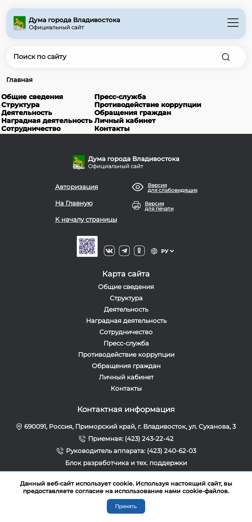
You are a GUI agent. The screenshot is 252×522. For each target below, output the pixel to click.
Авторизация (76, 187)
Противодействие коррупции (147, 105)
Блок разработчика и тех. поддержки (126, 463)
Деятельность (26, 113)
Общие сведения (32, 97)
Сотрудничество (30, 129)
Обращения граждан (132, 113)
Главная (19, 80)
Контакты (112, 129)
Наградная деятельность (47, 121)
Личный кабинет (125, 121)
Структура (20, 105)
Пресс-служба (120, 97)
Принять (126, 506)
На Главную (74, 203)
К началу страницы (86, 219)
